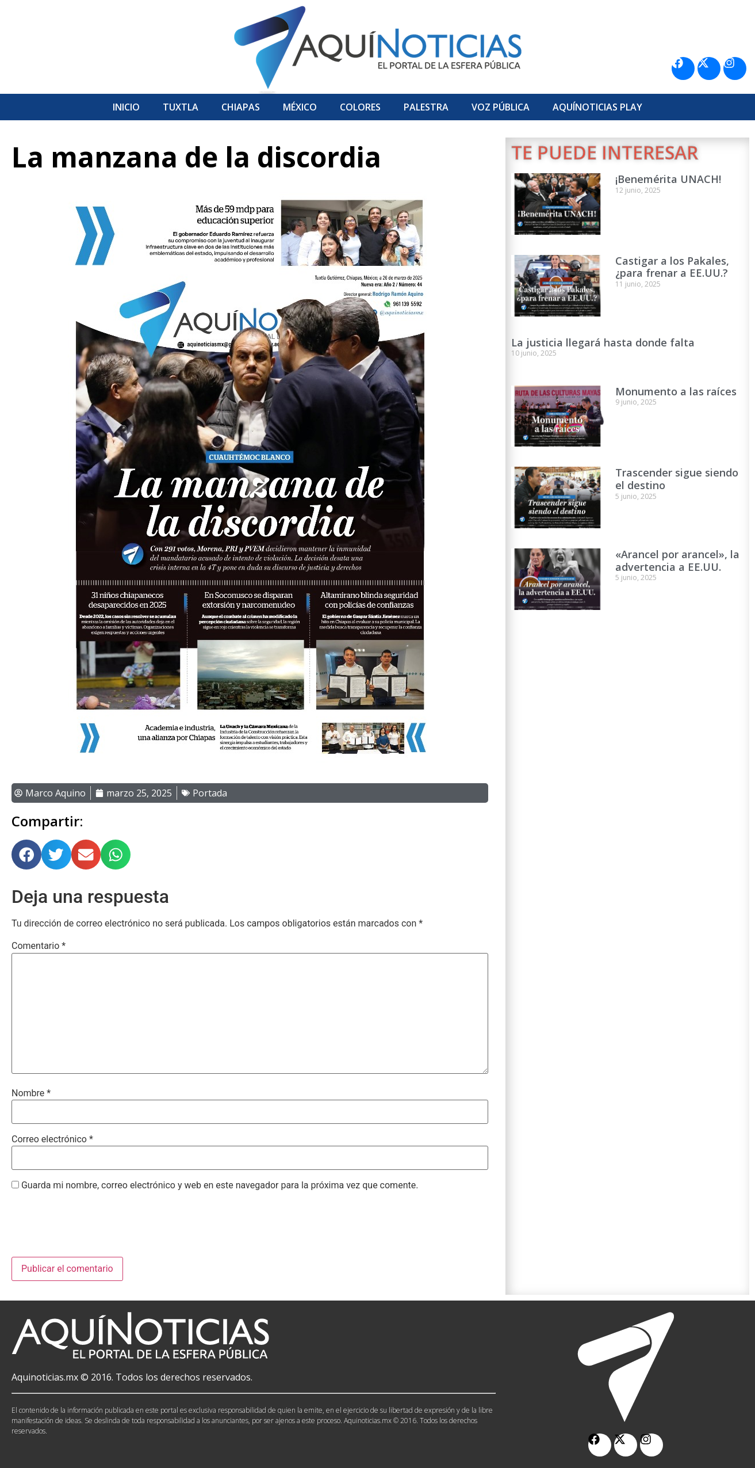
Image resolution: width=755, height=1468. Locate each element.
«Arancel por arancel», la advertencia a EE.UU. (677, 560)
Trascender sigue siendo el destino (676, 479)
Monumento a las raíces (676, 391)
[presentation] (99, 1228)
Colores (360, 107)
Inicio (126, 107)
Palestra (426, 107)
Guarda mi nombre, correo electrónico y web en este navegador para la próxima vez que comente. (219, 1185)
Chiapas (240, 107)
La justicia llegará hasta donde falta (603, 342)
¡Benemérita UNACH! (668, 179)
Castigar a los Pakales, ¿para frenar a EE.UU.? (672, 267)
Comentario (39, 946)
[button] (26, 855)
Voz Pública (501, 107)
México (300, 107)
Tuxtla (180, 107)
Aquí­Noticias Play (597, 107)
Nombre (31, 1093)
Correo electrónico (52, 1139)
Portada (210, 793)
